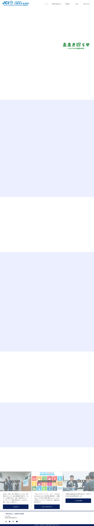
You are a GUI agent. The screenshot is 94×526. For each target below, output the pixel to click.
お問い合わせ (86, 4)
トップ (46, 4)
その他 (76, 4)
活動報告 (67, 4)
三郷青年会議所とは (56, 4)
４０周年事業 (78, 500)
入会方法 (15, 506)
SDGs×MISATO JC (47, 506)
